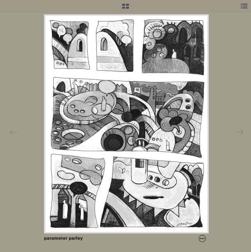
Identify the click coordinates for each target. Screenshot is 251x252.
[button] (125, 8)
